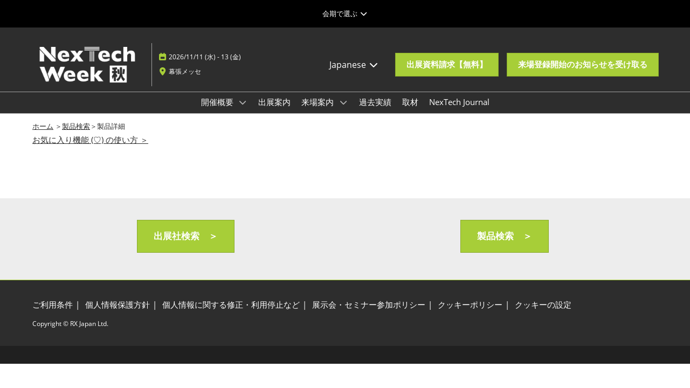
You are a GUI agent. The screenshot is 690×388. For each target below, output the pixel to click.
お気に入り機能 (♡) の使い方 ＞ (90, 139)
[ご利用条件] (52, 305)
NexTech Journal (459, 101)
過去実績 (375, 101)
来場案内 (318, 101)
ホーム (42, 126)
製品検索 (76, 126)
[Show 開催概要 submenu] (243, 102)
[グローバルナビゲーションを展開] (345, 13)
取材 (410, 101)
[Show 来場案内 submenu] (343, 102)
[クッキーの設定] (543, 305)
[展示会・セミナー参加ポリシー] (368, 305)
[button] (447, 65)
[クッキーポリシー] (470, 305)
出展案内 (274, 101)
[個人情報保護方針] (117, 305)
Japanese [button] (354, 65)
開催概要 (218, 101)
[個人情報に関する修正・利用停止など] (231, 305)
